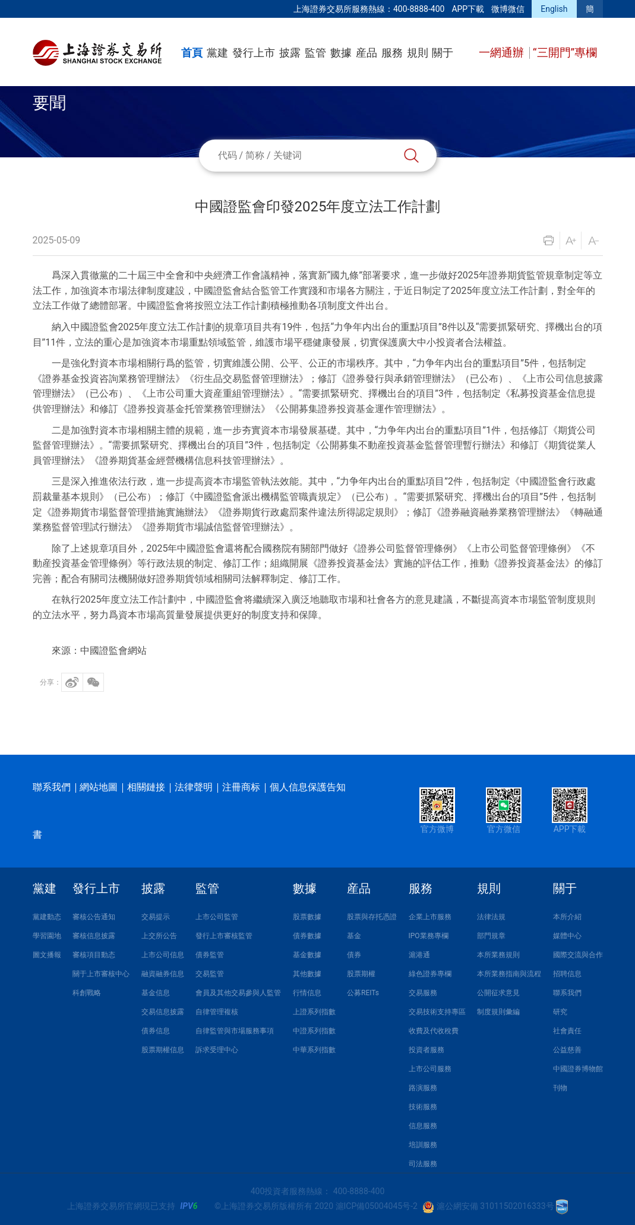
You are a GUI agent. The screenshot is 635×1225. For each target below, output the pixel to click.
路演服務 (423, 1088)
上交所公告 (159, 936)
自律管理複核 (216, 1012)
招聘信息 (567, 974)
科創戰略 (86, 993)
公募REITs (363, 993)
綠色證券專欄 (430, 974)
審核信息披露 (93, 936)
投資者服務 (426, 1050)
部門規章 (491, 936)
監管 (315, 52)
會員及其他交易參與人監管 (238, 993)
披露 (290, 52)
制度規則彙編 (498, 1012)
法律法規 (491, 917)
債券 (354, 955)
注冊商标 (241, 787)
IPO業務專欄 (428, 936)
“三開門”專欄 (565, 52)
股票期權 (361, 974)
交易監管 (209, 974)
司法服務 (423, 1164)
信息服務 (423, 1126)
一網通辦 (503, 52)
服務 (392, 52)
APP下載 (467, 9)
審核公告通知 (93, 917)
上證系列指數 (314, 1012)
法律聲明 (194, 787)
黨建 (217, 52)
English (554, 9)
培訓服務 (423, 1145)
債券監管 (209, 955)
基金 (354, 936)
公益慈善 (567, 1050)
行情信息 (307, 993)
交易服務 (423, 993)
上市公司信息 (162, 955)
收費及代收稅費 (434, 1031)
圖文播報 (47, 955)
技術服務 (423, 1107)
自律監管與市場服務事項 (234, 1031)
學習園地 (47, 936)
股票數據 (307, 917)
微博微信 (508, 9)
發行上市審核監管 (223, 936)
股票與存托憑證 (372, 917)
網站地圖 (99, 787)
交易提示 (155, 917)
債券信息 (155, 1031)
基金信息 (155, 993)
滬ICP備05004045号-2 (377, 1206)
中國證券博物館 (578, 1069)
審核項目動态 (93, 955)
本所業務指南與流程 (509, 974)
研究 (560, 1012)
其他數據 (307, 974)
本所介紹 (567, 917)
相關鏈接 (146, 787)
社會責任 (567, 1031)
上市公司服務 (430, 1069)
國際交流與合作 (578, 955)
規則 (417, 52)
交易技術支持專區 (437, 1012)
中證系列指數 (314, 1031)
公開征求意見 (498, 993)
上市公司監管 (216, 917)
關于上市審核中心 (100, 974)
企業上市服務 (430, 917)
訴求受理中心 (216, 1050)
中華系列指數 (314, 1050)
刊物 (560, 1088)
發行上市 (253, 52)
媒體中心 (567, 936)
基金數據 (307, 955)
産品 (366, 52)
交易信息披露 (162, 1012)
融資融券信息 (162, 974)
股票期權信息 (162, 1050)
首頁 (192, 52)
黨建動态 (47, 917)
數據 (341, 52)
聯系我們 (52, 787)
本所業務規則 (498, 955)
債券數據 (307, 936)
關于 (442, 52)
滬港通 (419, 955)
